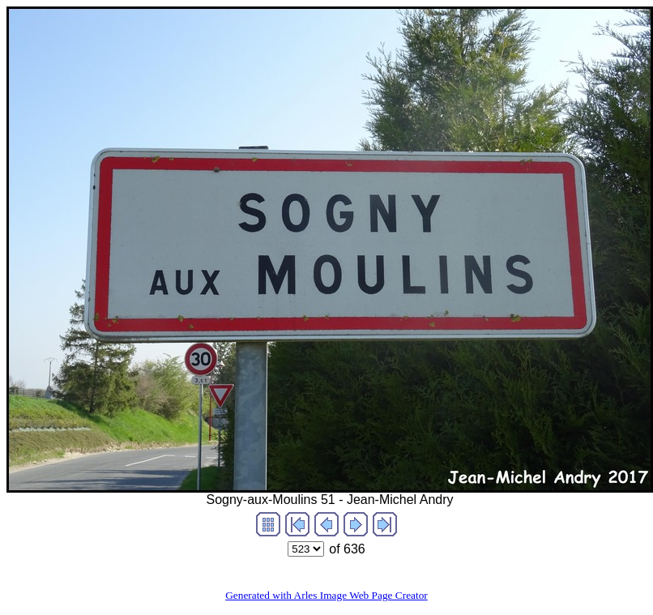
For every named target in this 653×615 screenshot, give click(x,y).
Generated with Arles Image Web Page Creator (326, 595)
